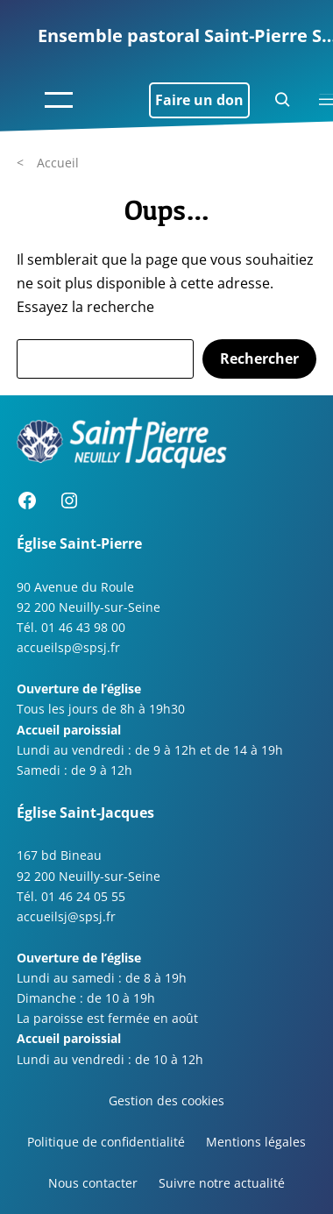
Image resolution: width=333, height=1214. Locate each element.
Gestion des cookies (166, 1100)
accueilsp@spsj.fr (68, 647)
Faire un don (199, 100)
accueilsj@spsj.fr (66, 916)
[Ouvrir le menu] (59, 100)
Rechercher (259, 358)
